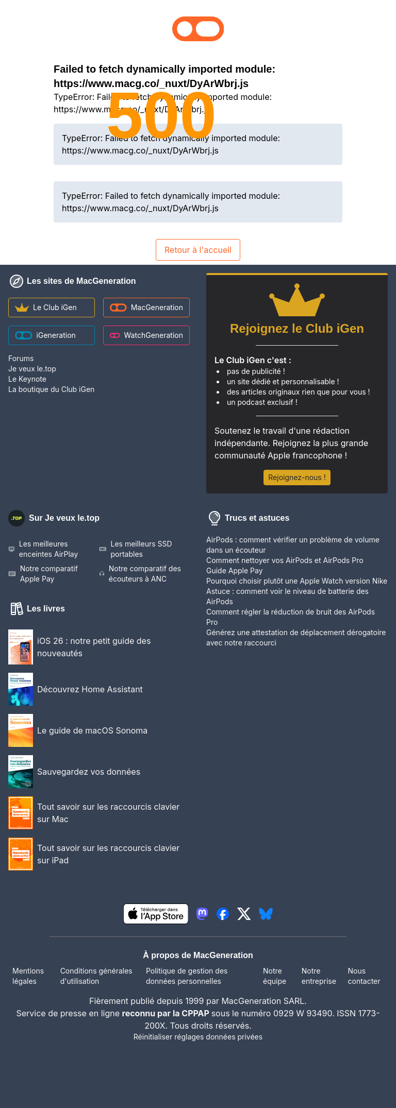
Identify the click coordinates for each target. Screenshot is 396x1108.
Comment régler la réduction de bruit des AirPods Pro (290, 616)
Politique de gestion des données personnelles (186, 975)
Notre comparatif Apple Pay (43, 573)
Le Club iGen (46, 307)
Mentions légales (28, 975)
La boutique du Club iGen (51, 389)
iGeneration (45, 335)
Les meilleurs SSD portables (135, 548)
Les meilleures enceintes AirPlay (43, 548)
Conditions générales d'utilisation (96, 975)
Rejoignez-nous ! (296, 477)
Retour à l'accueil (198, 250)
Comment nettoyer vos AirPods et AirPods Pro (285, 560)
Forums (21, 358)
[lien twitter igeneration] (244, 914)
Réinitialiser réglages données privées (198, 1036)
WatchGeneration (146, 335)
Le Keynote (27, 378)
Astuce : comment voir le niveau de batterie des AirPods (287, 596)
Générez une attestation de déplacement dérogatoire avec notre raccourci (296, 637)
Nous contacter (364, 975)
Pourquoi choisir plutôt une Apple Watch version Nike (296, 580)
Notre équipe (274, 975)
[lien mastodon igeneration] (202, 914)
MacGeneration (146, 307)
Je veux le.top (32, 368)
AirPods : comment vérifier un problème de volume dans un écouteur (293, 544)
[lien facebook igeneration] (223, 914)
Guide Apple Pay (234, 570)
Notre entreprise (319, 975)
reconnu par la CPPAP (166, 1013)
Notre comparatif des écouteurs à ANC (140, 573)
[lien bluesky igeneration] (266, 914)
